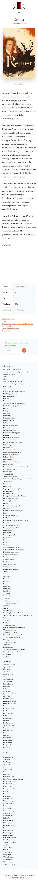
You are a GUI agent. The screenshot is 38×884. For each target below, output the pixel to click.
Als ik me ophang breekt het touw (12, 381)
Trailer (4, 321)
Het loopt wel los (8, 493)
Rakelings (6, 581)
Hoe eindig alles (7, 501)
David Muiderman (8, 698)
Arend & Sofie (7, 386)
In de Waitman (7, 518)
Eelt (4, 706)
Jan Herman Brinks (8, 754)
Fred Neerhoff (7, 715)
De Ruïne (6, 435)
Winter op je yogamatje (9, 642)
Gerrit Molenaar (8, 728)
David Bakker (7, 696)
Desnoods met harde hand (10, 454)
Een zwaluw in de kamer (10, 469)
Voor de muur (7, 622)
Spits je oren (6, 588)
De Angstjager (7, 410)
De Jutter (5, 423)
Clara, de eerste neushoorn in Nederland (14, 403)
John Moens (6, 759)
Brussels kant (7, 401)
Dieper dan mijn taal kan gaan (11, 462)
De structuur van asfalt (9, 440)
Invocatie (6, 523)
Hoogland (6, 503)
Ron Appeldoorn (8, 830)
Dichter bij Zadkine (9, 457)
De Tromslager (7, 445)
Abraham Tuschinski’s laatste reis (12, 369)
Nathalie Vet (6, 818)
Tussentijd (6, 605)
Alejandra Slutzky (8, 674)
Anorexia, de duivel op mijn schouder (14, 384)
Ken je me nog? (7, 530)
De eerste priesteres (8, 420)
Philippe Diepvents (8, 820)
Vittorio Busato (7, 847)
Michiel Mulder (7, 815)
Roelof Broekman (8, 828)
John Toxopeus (7, 762)
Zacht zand (6, 644)
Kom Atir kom (7, 532)
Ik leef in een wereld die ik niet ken (13, 510)
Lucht (5, 542)
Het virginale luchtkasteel (10, 498)
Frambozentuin (7, 471)
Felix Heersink (7, 711)
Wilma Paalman (8, 862)
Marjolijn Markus (8, 808)
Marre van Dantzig (8, 811)
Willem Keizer (7, 859)
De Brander (6, 413)
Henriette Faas (7, 737)
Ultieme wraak (7, 610)
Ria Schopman (7, 823)
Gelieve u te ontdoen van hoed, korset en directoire (17, 479)
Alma (4, 379)
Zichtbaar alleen (8, 647)
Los (4, 540)
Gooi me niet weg (8, 481)
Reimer (5, 583)
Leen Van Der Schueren (10, 784)
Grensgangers (7, 484)
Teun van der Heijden (9, 842)
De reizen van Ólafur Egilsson (11, 432)
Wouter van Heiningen (9, 864)
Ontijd (5, 571)
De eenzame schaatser (9, 418)
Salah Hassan (7, 840)
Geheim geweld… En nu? (10, 476)
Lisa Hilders (6, 796)
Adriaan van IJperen (9, 664)
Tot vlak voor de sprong (9, 603)
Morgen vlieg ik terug (9, 559)
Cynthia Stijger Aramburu (10, 694)
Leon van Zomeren (8, 793)
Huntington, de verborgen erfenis (12, 506)
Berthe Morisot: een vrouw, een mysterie (14, 391)
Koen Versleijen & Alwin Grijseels (13, 779)
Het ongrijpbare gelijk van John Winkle (14, 496)
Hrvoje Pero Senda (8, 745)
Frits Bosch (6, 720)
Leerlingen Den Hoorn (9, 703)
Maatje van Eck (7, 798)
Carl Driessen (7, 689)
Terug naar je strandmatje (10, 601)
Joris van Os (6, 764)
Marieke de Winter (8, 803)
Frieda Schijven (7, 718)
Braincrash (6, 398)
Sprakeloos (6, 591)
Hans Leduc (6, 735)
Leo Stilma (6, 791)
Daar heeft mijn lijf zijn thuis (11, 406)
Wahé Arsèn (6, 849)
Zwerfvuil (6, 657)
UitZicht (5, 608)
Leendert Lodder (8, 786)
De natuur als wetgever (9, 430)
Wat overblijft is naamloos (10, 632)
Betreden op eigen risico (10, 393)
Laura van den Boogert (9, 781)
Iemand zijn (6, 508)
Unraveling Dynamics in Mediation (13, 613)
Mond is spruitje (8, 557)
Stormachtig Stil (8, 596)
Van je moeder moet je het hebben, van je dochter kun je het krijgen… (19, 615)
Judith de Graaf (7, 769)
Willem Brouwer (8, 857)
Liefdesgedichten (8, 537)
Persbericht (6, 331)
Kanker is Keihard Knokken (11, 527)
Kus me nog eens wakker (10, 535)
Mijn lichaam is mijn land (10, 554)
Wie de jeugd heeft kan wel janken (13, 637)
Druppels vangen (8, 464)
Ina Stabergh (7, 747)
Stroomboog (6, 598)
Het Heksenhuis (7, 491)
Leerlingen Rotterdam (9, 701)
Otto (4, 574)
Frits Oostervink (8, 723)
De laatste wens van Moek (10, 425)
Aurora (5, 389)
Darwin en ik (7, 408)
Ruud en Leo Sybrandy (9, 837)
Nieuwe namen (7, 566)
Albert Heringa (7, 672)
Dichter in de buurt (8, 459)
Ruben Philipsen (8, 832)
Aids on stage (7, 669)
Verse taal (6, 620)
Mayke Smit (6, 813)
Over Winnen (7, 576)
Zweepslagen (7, 654)
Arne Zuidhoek (7, 681)
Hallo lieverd (7, 486)
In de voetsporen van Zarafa (11, 515)
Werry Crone (7, 854)
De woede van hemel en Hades (12, 452)
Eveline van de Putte (9, 708)
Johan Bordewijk (8, 757)
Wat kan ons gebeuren (9, 630)
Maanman (6, 545)
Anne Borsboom (8, 679)
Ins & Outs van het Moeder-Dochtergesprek (15, 520)
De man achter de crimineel (11, 428)
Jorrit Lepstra (7, 767)
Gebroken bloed (8, 474)
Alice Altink (6, 676)
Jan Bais (5, 752)
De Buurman (7, 415)
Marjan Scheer (7, 806)
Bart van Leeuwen (8, 684)
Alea (4, 376)
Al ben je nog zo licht (9, 374)
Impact (5, 513)
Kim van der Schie (8, 776)
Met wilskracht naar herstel (11, 552)
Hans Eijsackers (7, 733)
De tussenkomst (7, 447)
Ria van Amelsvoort (9, 825)
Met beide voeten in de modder (12, 547)
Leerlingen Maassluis (9, 789)
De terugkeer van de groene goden (12, 442)
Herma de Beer (7, 740)
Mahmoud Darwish (9, 801)
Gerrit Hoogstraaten (9, 725)
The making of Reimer (10, 329)
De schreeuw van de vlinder (11, 437)
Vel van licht (6, 618)
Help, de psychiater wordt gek (11, 488)
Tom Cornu (6, 845)
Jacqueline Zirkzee (19, 24)
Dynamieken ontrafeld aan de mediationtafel (16, 467)
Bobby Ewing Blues (8, 396)
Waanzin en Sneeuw (9, 625)
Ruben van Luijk (8, 835)
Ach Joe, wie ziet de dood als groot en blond (15, 372)
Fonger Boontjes (7, 713)
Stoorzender (6, 593)
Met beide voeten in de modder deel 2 (14, 549)
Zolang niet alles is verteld (10, 652)
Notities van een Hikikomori (11, 569)
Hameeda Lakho (8, 730)
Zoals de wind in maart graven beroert (14, 649)
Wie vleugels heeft (8, 640)
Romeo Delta (7, 586)
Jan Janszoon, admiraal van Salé (12, 525)
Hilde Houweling (8, 742)
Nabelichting (7, 562)
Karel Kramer (7, 772)
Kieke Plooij (6, 774)
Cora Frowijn (7, 691)
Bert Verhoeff (7, 686)
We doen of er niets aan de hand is (12, 635)
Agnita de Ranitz (8, 667)
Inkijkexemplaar (8, 319)
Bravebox (24, 878)
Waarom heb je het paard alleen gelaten (14, 627)
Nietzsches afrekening (9, 564)
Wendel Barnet (7, 852)
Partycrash (6, 579)
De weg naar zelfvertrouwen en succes (13, 449)
